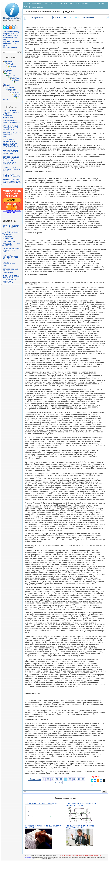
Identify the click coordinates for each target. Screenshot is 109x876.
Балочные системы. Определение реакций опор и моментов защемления (11, 279)
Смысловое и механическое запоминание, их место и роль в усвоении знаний (10, 143)
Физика (12, 91)
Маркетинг (11, 75)
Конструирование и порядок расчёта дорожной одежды (82, 804)
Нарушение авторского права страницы (70, 855)
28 (52, 779)
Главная (27, 3)
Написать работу (10, 47)
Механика (16, 80)
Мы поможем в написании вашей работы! (90, 855)
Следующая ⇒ (88, 17)
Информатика (7, 70)
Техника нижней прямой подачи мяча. (11, 121)
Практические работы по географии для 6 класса (11, 243)
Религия (7, 86)
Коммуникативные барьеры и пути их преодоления (10, 151)
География (13, 66)
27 (48, 779)
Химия (17, 96)
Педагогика (6, 84)
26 (44, 779)
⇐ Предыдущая (59, 17)
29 (57, 779)
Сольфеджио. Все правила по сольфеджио (10, 270)
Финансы (16, 94)
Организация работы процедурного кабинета (11, 134)
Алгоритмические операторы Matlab (41, 804)
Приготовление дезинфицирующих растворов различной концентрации (10, 114)
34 (79, 779)
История (7, 72)
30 (61, 779)
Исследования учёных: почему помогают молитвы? (43, 827)
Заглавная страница (11, 32)
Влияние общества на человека (10, 227)
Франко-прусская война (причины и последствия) (10, 127)
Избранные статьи (10, 34)
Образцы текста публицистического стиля (11, 169)
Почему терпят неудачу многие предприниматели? (80, 827)
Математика (14, 77)
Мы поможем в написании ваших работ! (12, 211)
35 (83, 779)
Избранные (36, 3)
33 (74, 779)
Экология (5, 99)
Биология (9, 63)
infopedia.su (28, 857)
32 (70, 779)
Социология (10, 87)
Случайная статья (10, 35)
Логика (8, 73)
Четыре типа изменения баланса (11, 175)
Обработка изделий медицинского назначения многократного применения (10, 160)
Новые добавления (11, 41)
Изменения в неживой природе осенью (10, 257)
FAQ (5, 45)
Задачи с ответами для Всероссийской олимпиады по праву (11, 181)
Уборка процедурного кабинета (8, 263)
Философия (16, 92)
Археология (8, 61)
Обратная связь (9, 43)
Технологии (12, 89)
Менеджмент (16, 79)
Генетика (11, 65)
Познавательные (67, 3)
